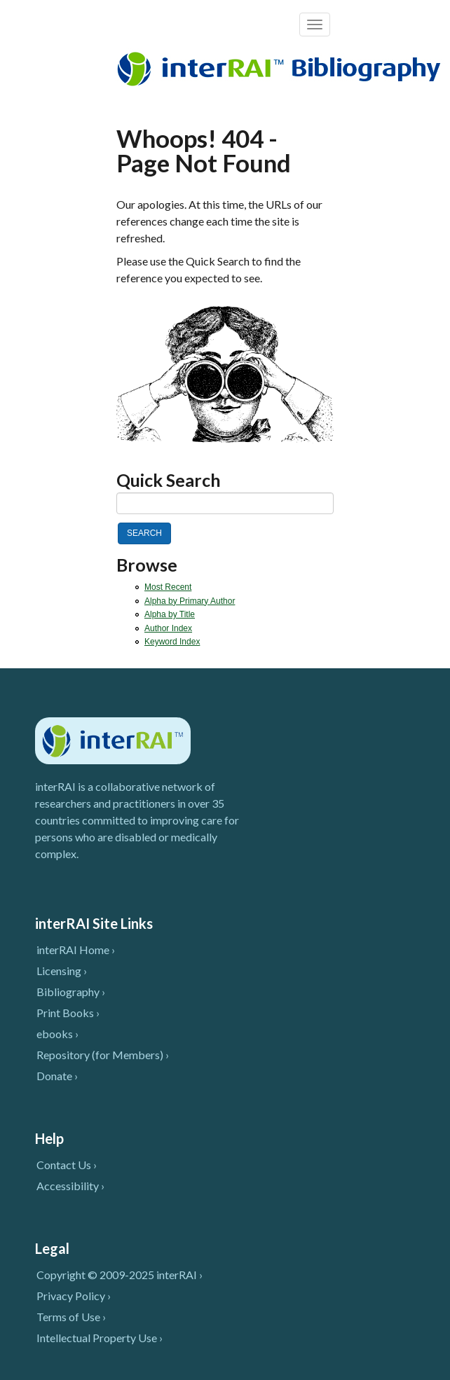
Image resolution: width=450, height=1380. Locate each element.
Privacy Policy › (73, 1295)
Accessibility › (70, 1185)
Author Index (168, 628)
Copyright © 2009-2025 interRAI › (119, 1274)
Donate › (57, 1075)
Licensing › (61, 970)
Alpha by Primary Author (189, 601)
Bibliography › (70, 991)
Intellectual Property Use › (99, 1337)
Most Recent (167, 587)
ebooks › (57, 1033)
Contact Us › (66, 1164)
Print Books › (68, 1012)
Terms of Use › (71, 1316)
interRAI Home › (75, 949)
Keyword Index (172, 642)
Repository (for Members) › (102, 1054)
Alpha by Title (169, 614)
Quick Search (168, 480)
